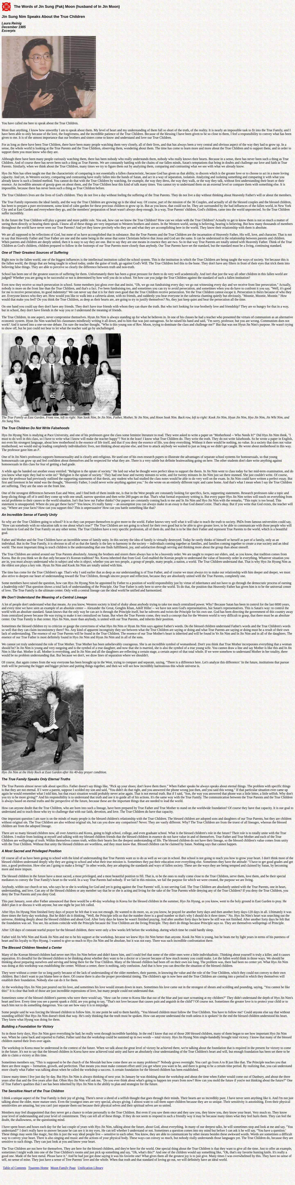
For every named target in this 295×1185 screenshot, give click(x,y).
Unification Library (90, 1168)
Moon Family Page (63, 1168)
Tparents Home (38, 1168)
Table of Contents (14, 1168)
